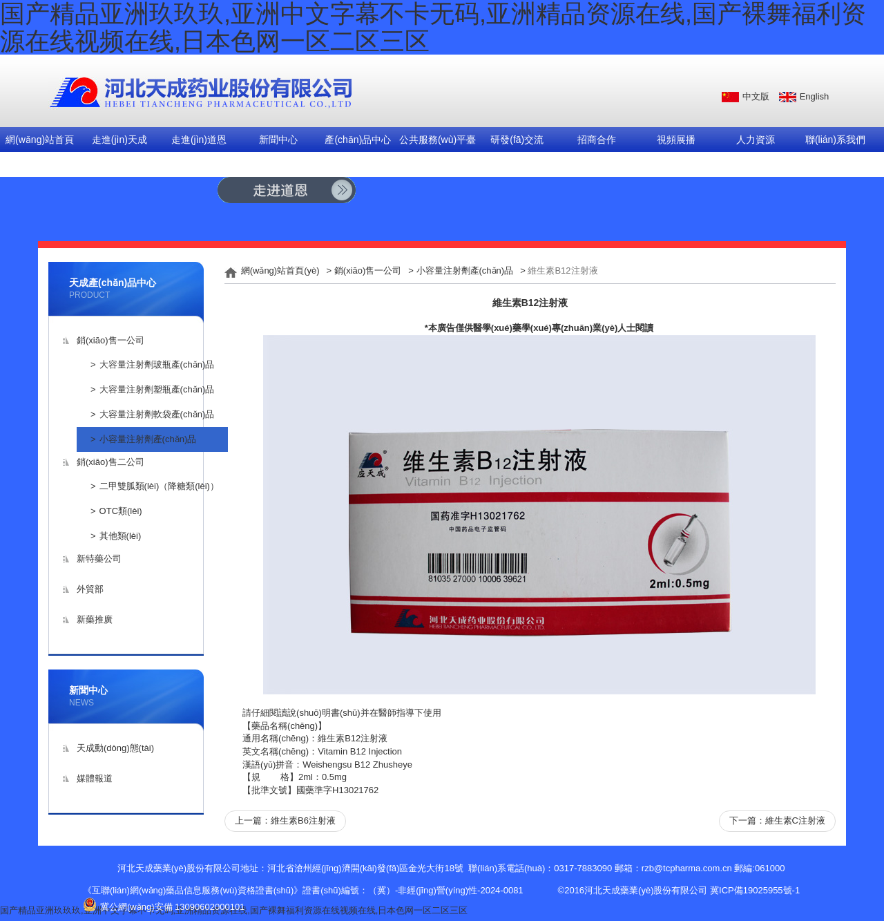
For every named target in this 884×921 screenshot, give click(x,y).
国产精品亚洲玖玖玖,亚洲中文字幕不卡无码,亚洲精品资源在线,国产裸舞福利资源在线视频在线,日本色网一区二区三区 (234, 910)
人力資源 (755, 139)
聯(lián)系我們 (835, 139)
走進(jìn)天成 (119, 139)
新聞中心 (278, 139)
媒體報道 (95, 778)
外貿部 (90, 589)
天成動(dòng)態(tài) (115, 748)
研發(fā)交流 (517, 139)
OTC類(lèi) (120, 511)
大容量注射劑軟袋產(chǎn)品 (157, 414)
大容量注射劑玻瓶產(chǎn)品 (157, 364)
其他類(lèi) (120, 536)
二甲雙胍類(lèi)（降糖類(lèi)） (159, 486)
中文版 (755, 96)
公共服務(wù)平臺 (437, 139)
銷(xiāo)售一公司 (110, 340)
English (814, 96)
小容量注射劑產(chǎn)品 (148, 439)
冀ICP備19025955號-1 (755, 890)
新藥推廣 (95, 619)
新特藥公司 (99, 558)
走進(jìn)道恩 (199, 139)
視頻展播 (676, 139)
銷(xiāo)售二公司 (110, 462)
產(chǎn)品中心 (358, 139)
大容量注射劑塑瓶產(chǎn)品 (157, 389)
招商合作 (596, 139)
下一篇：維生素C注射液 (777, 820)
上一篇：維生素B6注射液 (285, 820)
